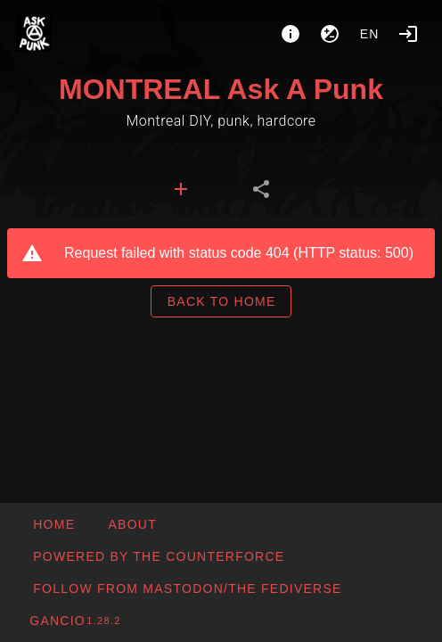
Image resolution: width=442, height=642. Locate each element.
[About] (290, 34)
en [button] (370, 34)
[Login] (408, 34)
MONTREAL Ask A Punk (221, 89)
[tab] (181, 189)
